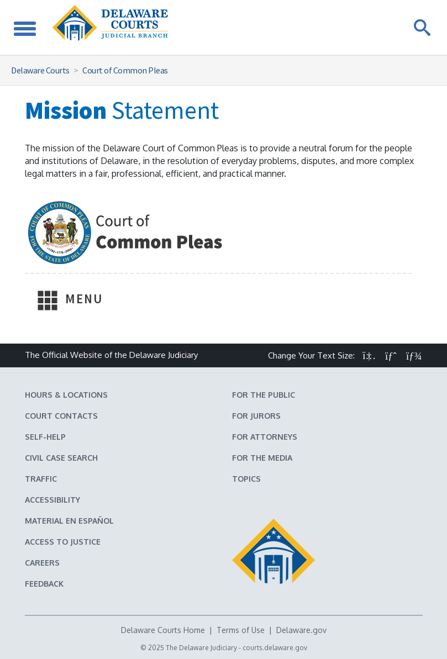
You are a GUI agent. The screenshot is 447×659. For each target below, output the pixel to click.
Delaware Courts (40, 70)
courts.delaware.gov (275, 648)
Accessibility (52, 499)
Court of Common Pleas (125, 70)
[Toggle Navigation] (25, 27)
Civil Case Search (61, 457)
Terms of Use (241, 630)
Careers (42, 562)
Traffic (41, 478)
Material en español (69, 520)
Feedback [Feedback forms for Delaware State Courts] (44, 583)
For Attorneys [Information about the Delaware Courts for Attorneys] (264, 436)
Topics (246, 478)
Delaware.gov (301, 630)
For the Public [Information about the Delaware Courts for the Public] (263, 394)
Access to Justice (63, 541)
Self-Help (45, 436)
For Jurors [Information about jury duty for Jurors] (256, 415)
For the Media (262, 457)
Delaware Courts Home (163, 630)
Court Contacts (61, 415)
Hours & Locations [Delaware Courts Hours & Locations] (66, 394)
